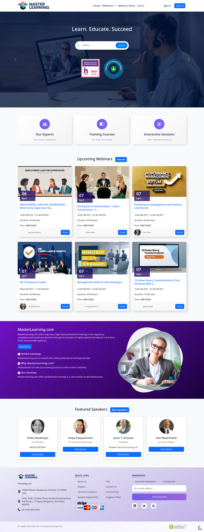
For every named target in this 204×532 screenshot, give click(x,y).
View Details (38, 454)
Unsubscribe (169, 481)
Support (81, 486)
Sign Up (180, 5)
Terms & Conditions (87, 491)
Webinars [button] (108, 5)
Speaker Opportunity (88, 497)
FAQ (108, 481)
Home (96, 5)
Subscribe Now (159, 496)
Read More (24, 346)
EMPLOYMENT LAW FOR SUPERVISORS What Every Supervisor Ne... (42, 206)
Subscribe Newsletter (145, 481)
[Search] (95, 45)
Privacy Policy (112, 491)
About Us (82, 481)
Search (121, 45)
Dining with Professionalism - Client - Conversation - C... (99, 208)
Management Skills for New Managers (99, 282)
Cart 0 (140, 5)
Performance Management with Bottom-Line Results (158, 206)
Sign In (167, 5)
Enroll (65, 232)
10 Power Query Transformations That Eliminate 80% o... (157, 282)
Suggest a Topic (113, 497)
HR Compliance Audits (33, 282)
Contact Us (111, 486)
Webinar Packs (126, 5)
